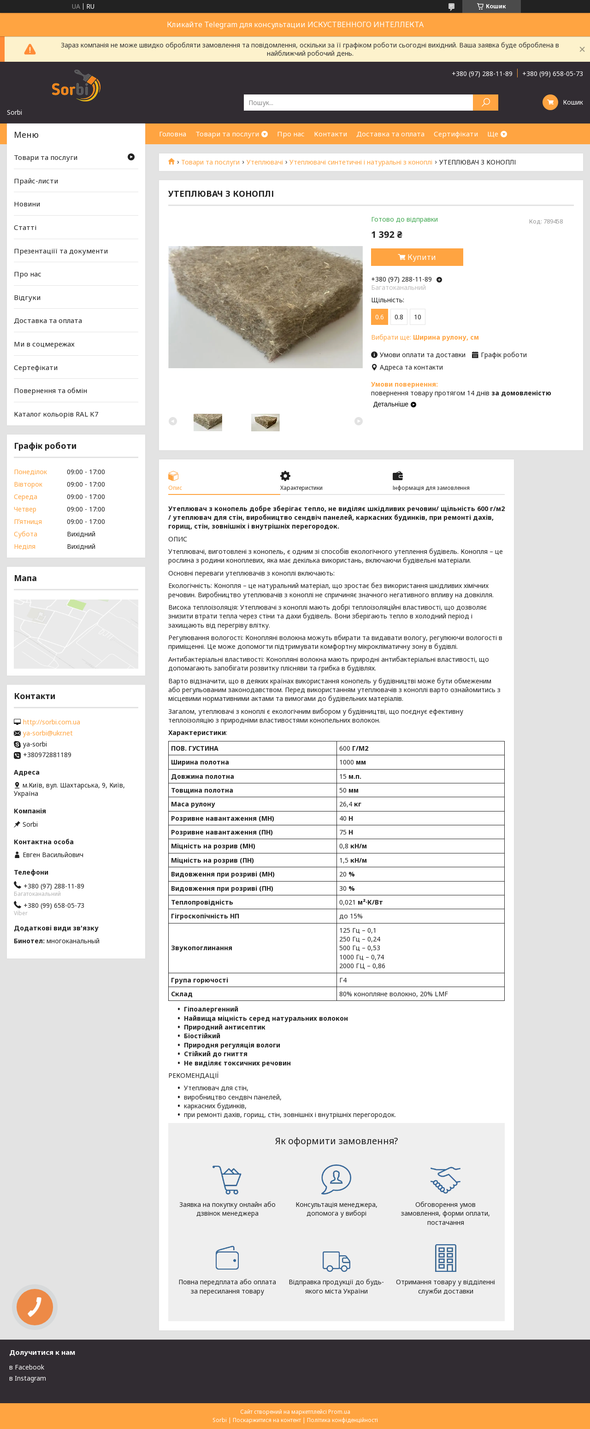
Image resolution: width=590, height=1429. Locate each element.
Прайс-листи (36, 180)
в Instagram (27, 1378)
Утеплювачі (265, 162)
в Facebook (26, 1367)
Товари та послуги (227, 133)
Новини (27, 203)
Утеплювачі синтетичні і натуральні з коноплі (360, 162)
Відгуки (27, 297)
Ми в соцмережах (44, 343)
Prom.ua (339, 1412)
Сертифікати (456, 133)
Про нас (291, 133)
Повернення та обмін (50, 390)
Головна (172, 133)
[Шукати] (485, 102)
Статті (25, 227)
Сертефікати (36, 367)
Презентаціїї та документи (61, 250)
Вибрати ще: (425, 337)
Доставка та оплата (390, 133)
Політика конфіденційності (342, 1420)
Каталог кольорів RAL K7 (56, 413)
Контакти (330, 133)
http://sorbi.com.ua (51, 722)
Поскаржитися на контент (267, 1420)
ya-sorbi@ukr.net (48, 733)
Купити (421, 257)
